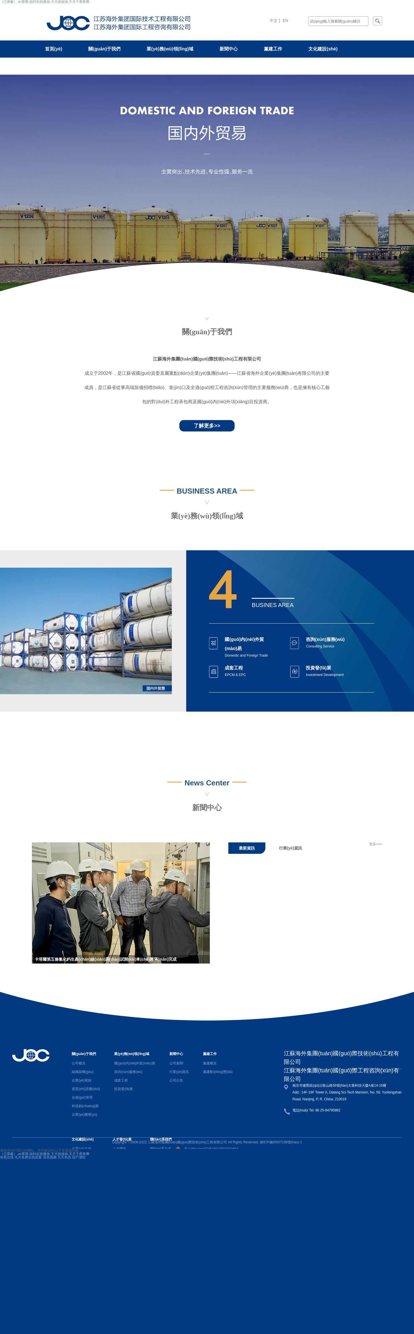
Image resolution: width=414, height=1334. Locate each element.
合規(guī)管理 (82, 1097)
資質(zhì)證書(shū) (86, 1089)
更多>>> (375, 844)
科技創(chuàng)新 (85, 1106)
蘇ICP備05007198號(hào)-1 (281, 1142)
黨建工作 (273, 48)
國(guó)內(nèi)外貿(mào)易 (134, 1063)
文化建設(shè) (322, 48)
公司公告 (176, 1080)
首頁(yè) (53, 48)
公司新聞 (176, 1063)
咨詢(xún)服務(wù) (128, 1072)
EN (285, 20)
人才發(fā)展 (57, 66)
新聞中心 (229, 48)
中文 (274, 20)
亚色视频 (50, 1157)
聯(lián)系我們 (111, 66)
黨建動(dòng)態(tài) (217, 1072)
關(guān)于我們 (104, 48)
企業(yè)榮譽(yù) (84, 1115)
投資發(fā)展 (123, 1089)
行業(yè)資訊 (179, 1072)
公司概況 (78, 1063)
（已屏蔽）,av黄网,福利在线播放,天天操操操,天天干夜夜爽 (44, 1154)
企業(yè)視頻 (81, 1080)
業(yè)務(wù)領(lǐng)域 (170, 48)
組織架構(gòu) (82, 1072)
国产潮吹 (79, 1157)
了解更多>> (207, 426)
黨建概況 (210, 1063)
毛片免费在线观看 (28, 1157)
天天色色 (64, 1157)
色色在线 (7, 1157)
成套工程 (121, 1080)
